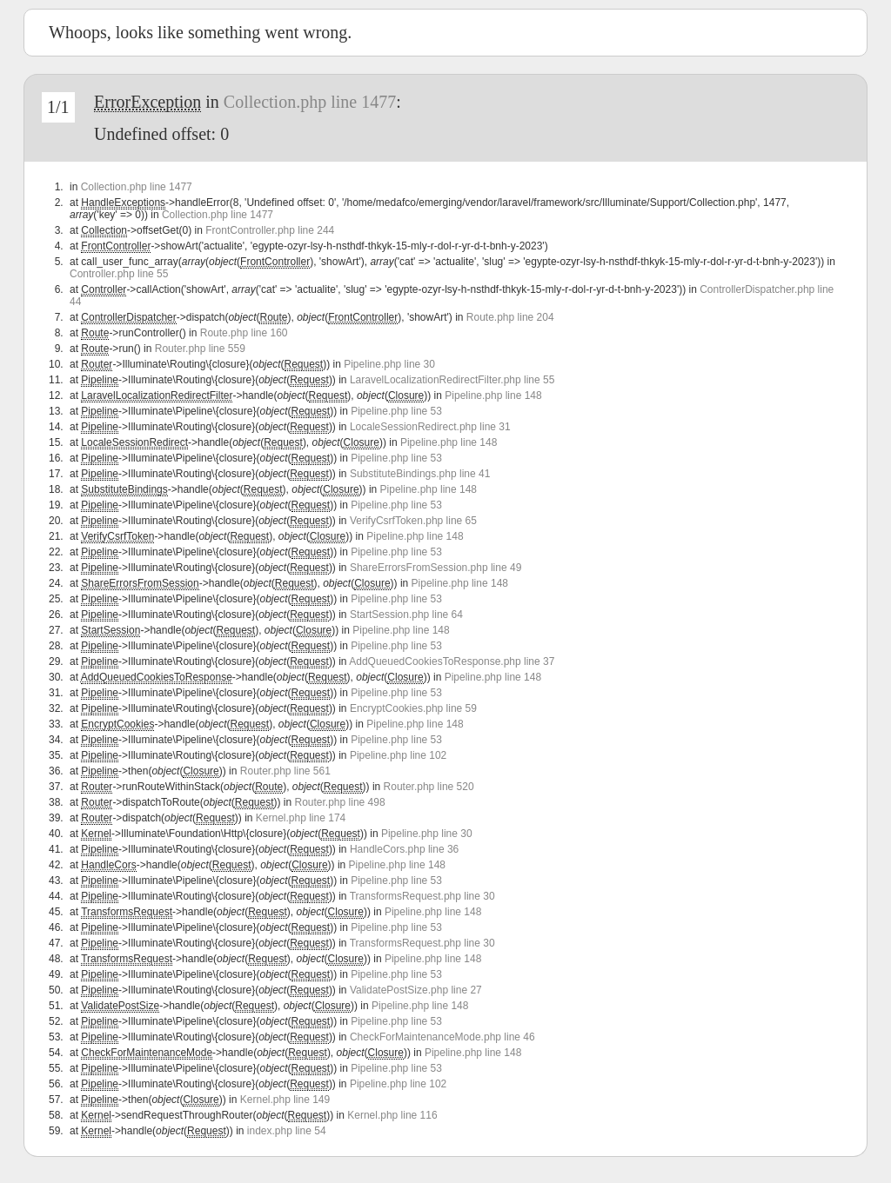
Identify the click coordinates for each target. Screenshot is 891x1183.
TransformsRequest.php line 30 (422, 896)
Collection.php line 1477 (310, 101)
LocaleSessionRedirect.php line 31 (430, 427)
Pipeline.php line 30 (389, 364)
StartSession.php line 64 (406, 614)
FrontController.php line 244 (269, 230)
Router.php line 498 (340, 802)
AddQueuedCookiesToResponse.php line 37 (451, 661)
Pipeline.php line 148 (493, 395)
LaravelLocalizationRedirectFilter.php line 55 (452, 380)
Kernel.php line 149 (285, 1099)
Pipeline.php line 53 (396, 411)
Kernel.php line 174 (300, 818)
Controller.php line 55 (119, 274)
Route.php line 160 (244, 333)
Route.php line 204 (510, 317)
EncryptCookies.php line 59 (413, 708)
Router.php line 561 (285, 771)
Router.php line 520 (429, 787)
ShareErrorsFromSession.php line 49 (435, 568)
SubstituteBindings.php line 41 (420, 474)
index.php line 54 (286, 1131)
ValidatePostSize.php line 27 (416, 990)
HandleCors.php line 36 (404, 849)
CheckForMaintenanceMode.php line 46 (442, 1037)
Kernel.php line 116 (392, 1115)
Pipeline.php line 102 (398, 755)
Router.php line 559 (200, 348)
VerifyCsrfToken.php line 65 (413, 521)
